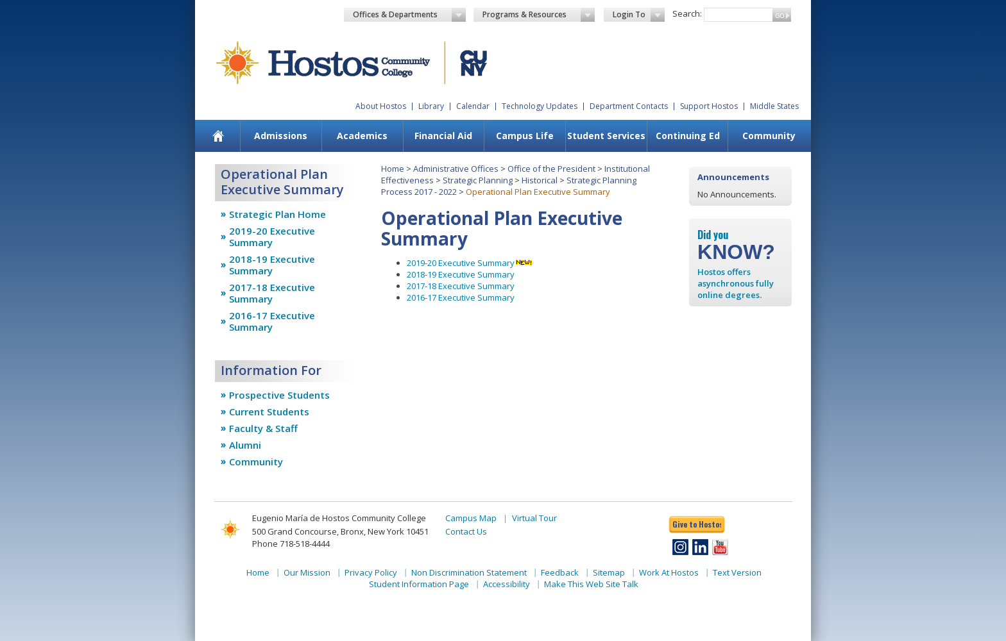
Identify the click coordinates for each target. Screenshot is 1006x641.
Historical (540, 180)
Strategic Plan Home (277, 214)
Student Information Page (419, 584)
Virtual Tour (534, 518)
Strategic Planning (478, 180)
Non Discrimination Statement (469, 572)
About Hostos (380, 106)
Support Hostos (709, 106)
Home (392, 168)
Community (769, 135)
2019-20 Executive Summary (272, 236)
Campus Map (471, 518)
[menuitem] (218, 136)
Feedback (560, 572)
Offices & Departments (409, 15)
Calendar (473, 106)
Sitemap (609, 572)
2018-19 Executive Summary (272, 264)
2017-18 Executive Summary (272, 292)
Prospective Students (279, 395)
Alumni (245, 445)
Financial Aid (443, 135)
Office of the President (551, 168)
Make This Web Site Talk (591, 584)
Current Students (269, 411)
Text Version (737, 572)
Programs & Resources (538, 15)
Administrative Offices (456, 168)
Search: (687, 13)
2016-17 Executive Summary (272, 321)
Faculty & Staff (263, 428)
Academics (362, 135)
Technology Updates (539, 106)
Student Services (606, 135)
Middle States (774, 106)
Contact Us (466, 531)
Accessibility (506, 584)
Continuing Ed (688, 135)
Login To (639, 15)
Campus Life (525, 135)
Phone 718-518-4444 (291, 543)
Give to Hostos (696, 524)
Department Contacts (629, 106)
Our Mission (307, 572)
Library (431, 106)
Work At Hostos (669, 572)
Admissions (280, 135)
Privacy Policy (371, 572)
